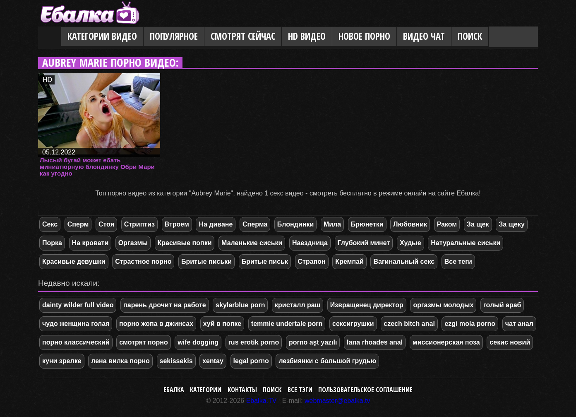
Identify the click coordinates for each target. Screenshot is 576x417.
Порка (52, 242)
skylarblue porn (240, 305)
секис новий (510, 342)
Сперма (254, 224)
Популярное (174, 36)
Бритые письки (206, 261)
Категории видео (102, 36)
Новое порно (364, 36)
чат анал (519, 323)
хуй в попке (222, 323)
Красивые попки (185, 242)
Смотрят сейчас (243, 36)
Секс (50, 224)
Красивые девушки (74, 261)
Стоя (106, 224)
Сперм (78, 224)
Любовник (410, 224)
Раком (447, 224)
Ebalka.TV (261, 400)
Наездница (310, 242)
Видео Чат (424, 36)
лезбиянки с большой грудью (327, 360)
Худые (410, 242)
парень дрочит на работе (164, 305)
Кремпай (349, 261)
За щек (478, 224)
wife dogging (198, 342)
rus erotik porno (253, 342)
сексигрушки (353, 323)
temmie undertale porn (286, 323)
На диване (216, 224)
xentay (212, 360)
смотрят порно (143, 342)
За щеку (512, 224)
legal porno (251, 360)
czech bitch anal (409, 323)
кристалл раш (297, 305)
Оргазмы (133, 242)
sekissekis (176, 360)
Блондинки (295, 224)
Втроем (177, 224)
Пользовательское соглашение (365, 389)
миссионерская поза (446, 342)
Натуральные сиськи (465, 242)
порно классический (76, 342)
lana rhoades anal (375, 342)
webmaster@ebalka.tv (337, 400)
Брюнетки (367, 224)
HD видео (307, 36)
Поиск (470, 36)
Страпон (312, 261)
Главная (49, 37)
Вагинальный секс (403, 261)
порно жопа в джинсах (156, 323)
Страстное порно (143, 261)
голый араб (502, 305)
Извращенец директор (366, 305)
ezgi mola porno (469, 323)
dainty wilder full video (77, 305)
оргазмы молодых (443, 305)
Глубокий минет (364, 242)
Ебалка (173, 389)
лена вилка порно (120, 360)
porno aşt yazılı (313, 342)
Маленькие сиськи (251, 242)
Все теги (458, 261)
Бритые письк (265, 261)
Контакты (242, 389)
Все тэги (300, 389)
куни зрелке (62, 360)
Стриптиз (139, 224)
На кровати (90, 242)
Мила (332, 224)
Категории (205, 389)
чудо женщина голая (75, 323)
